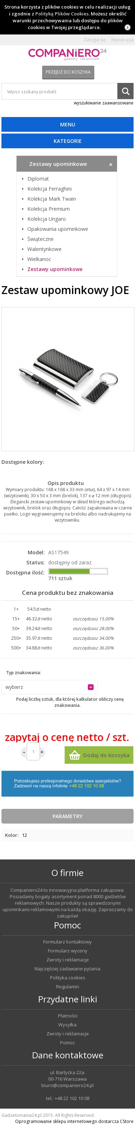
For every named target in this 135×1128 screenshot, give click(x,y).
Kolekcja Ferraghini (49, 189)
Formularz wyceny (67, 951)
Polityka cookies (67, 977)
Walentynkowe (44, 249)
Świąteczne (40, 239)
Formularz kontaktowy (67, 942)
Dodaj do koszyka (106, 755)
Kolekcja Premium (48, 209)
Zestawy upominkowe (54, 269)
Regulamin (67, 986)
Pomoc (67, 1042)
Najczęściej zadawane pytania (67, 968)
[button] (49, 687)
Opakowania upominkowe (57, 229)
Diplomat (38, 179)
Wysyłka (67, 1024)
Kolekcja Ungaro (46, 219)
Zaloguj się (95, 40)
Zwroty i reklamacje (67, 959)
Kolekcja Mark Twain (51, 199)
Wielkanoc (39, 259)
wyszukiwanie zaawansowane (104, 103)
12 (24, 835)
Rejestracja (122, 40)
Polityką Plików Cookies (62, 13)
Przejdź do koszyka (68, 72)
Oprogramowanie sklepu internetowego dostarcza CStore (74, 1121)
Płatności (67, 1016)
